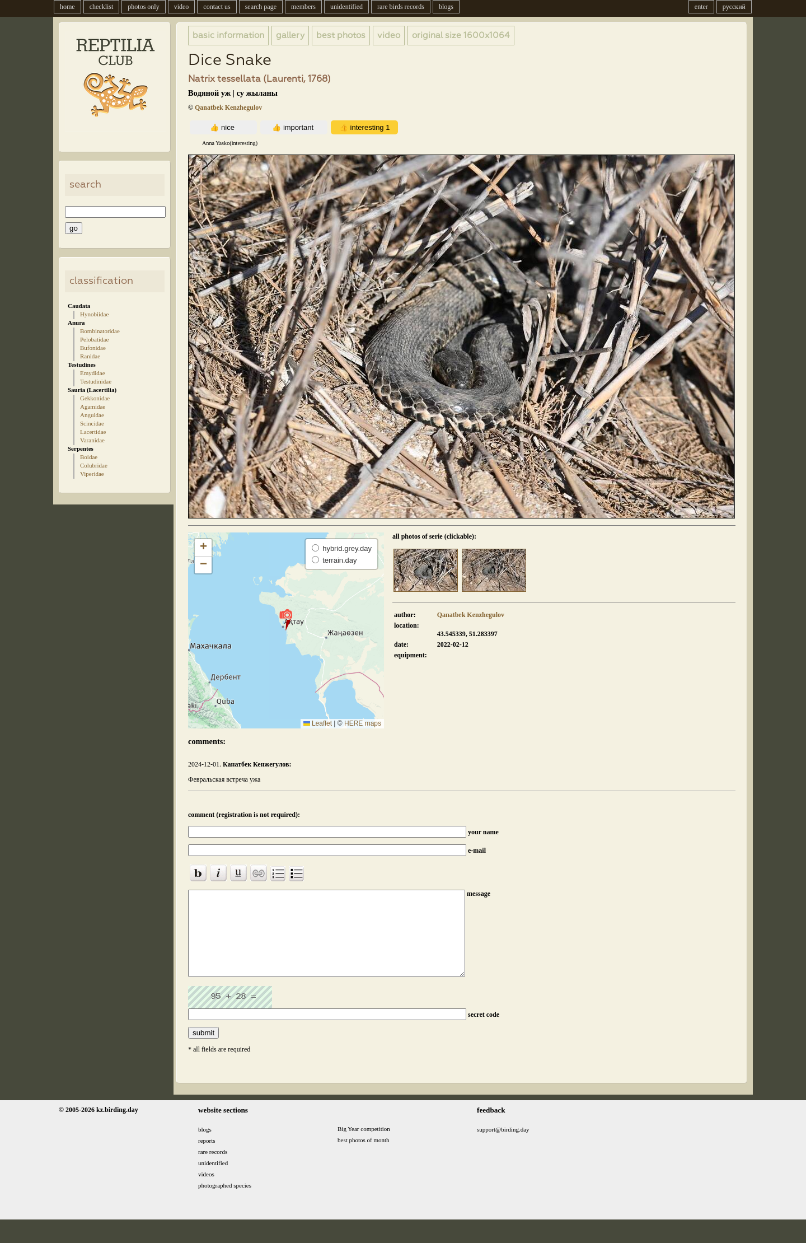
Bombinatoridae (100, 331)
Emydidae (92, 373)
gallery (290, 35)
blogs (446, 7)
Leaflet (317, 723)
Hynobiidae (94, 314)
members (303, 7)
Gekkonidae (95, 398)
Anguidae (92, 415)
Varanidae (92, 440)
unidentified (346, 7)
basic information (228, 35)
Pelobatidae (94, 339)
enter (701, 7)
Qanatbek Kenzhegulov (228, 107)
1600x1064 (461, 35)
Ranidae (90, 356)
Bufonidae (93, 347)
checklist (102, 7)
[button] (285, 619)
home (67, 7)
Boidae (88, 457)
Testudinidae (95, 381)
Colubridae (93, 465)
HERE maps (362, 723)
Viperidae (92, 473)
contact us (216, 7)
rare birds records (400, 7)
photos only (143, 7)
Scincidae (92, 423)
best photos (340, 35)
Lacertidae (93, 431)
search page (261, 7)
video (181, 7)
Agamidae (92, 406)
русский (734, 7)
